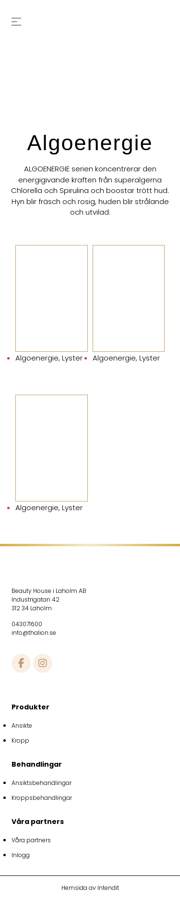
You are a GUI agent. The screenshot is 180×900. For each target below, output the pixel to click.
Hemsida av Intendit (90, 888)
